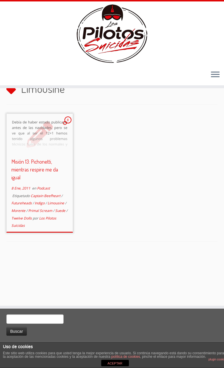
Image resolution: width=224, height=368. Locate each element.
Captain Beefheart (46, 237)
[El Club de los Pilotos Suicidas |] (112, 40)
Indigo (40, 245)
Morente (18, 252)
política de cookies (125, 357)
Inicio (12, 113)
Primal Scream (40, 252)
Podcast (43, 230)
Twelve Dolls (22, 259)
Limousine (56, 245)
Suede (60, 252)
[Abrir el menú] (215, 89)
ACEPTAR (114, 363)
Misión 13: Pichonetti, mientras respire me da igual (34, 211)
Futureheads (22, 245)
